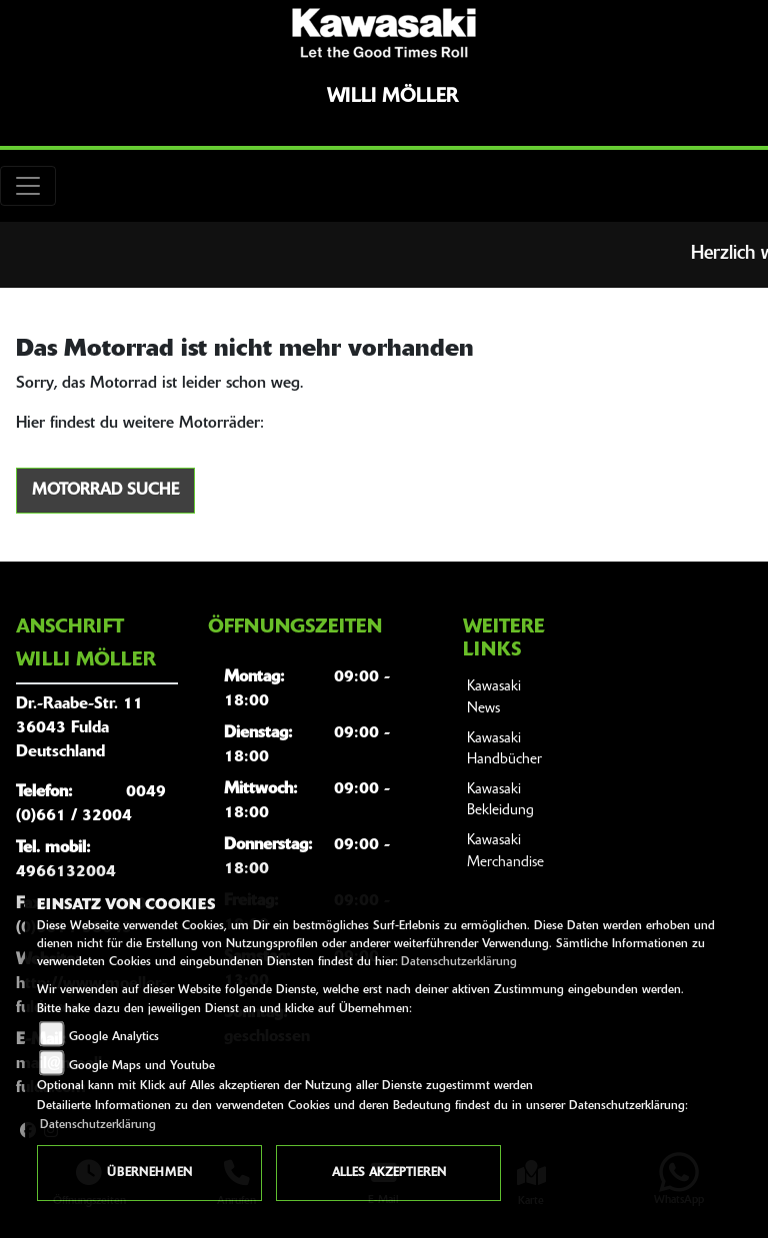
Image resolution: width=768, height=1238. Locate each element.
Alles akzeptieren (389, 1173)
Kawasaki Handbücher (504, 749)
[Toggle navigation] (28, 186)
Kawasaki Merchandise (505, 851)
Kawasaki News (494, 697)
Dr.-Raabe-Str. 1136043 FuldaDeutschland (79, 728)
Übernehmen (149, 1173)
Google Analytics (114, 1037)
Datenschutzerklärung (459, 962)
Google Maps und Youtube (142, 1066)
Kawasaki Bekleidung (500, 800)
